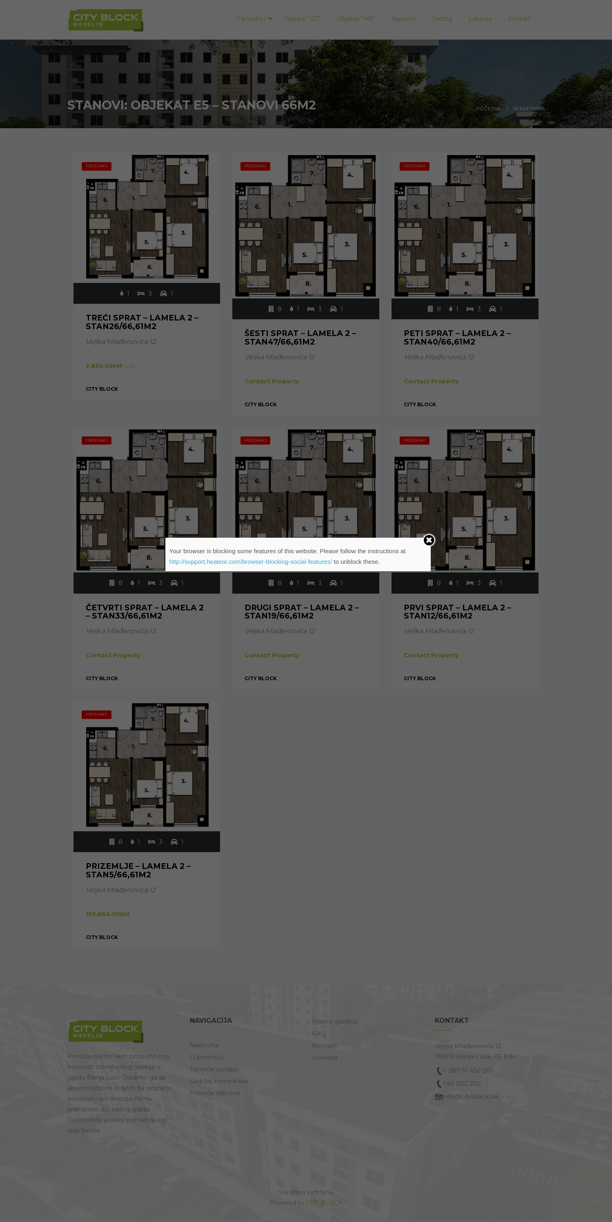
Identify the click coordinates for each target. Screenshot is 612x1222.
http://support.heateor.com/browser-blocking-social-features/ (250, 561)
